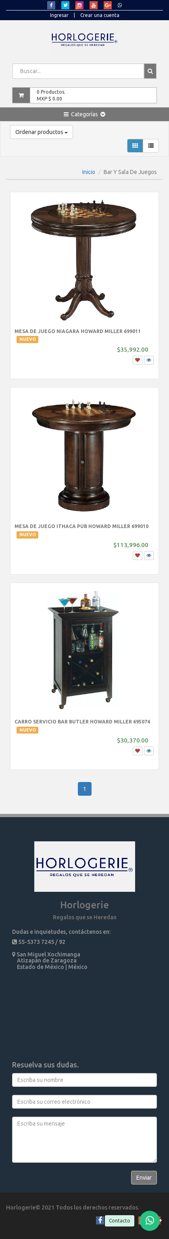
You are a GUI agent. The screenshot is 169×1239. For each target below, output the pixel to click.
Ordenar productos (41, 132)
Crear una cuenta (99, 15)
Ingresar (59, 15)
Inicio (88, 172)
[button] (84, 114)
